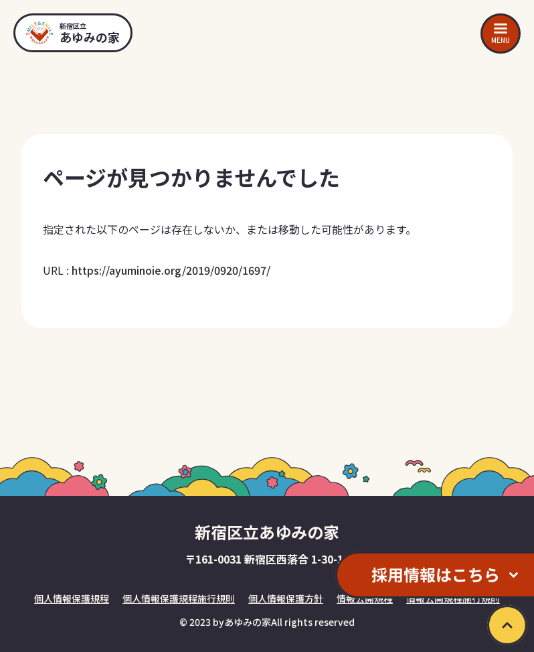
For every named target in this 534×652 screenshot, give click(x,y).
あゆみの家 (247, 622)
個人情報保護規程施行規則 (178, 598)
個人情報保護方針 (285, 598)
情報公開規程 (365, 598)
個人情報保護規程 (71, 598)
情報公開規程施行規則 (453, 598)
